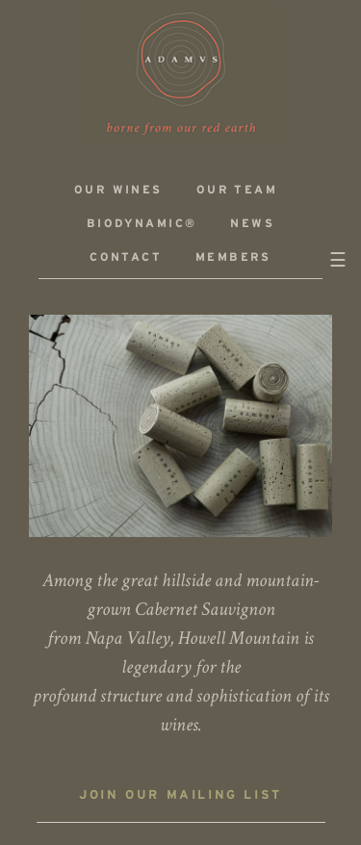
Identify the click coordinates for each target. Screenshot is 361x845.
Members (233, 257)
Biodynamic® (141, 223)
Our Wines (118, 190)
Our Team (236, 190)
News (252, 223)
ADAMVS (181, 74)
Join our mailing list (180, 796)
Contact (126, 257)
